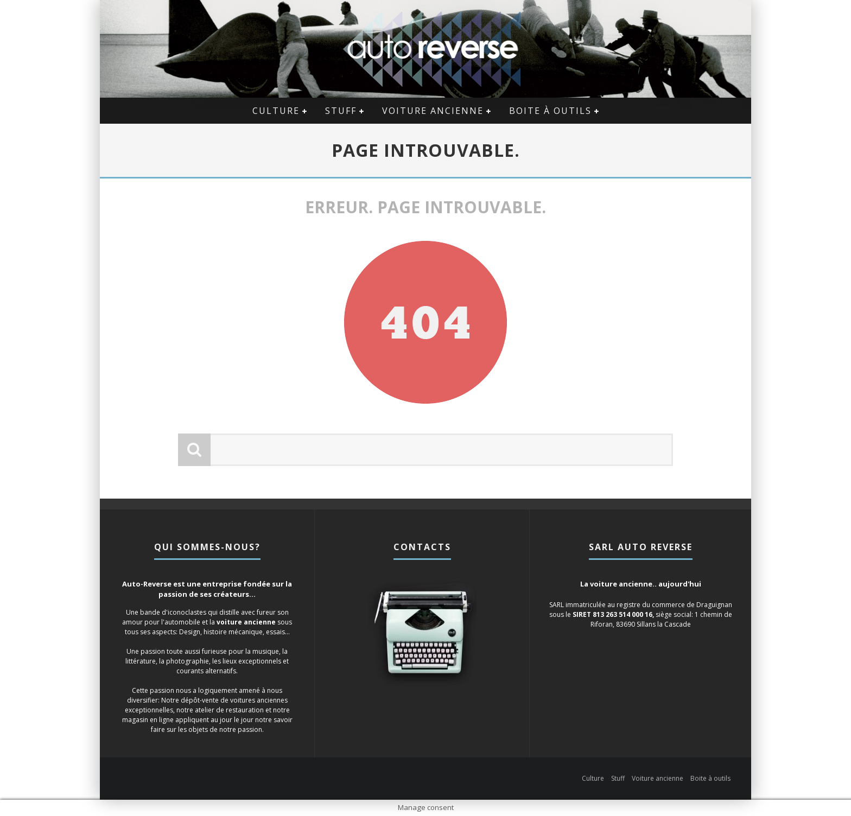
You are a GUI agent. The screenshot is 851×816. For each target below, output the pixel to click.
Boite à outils (550, 111)
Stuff (341, 111)
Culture (276, 111)
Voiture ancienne (433, 111)
